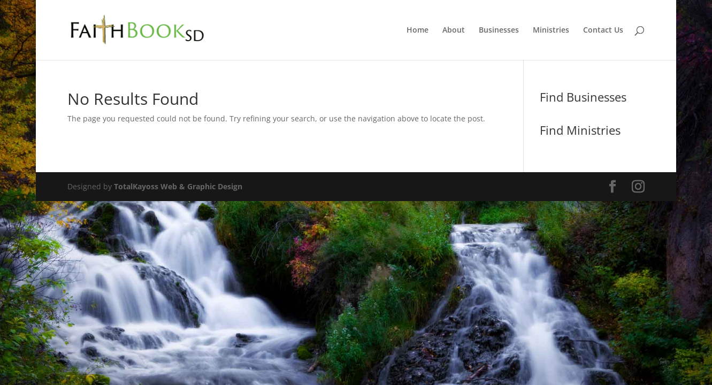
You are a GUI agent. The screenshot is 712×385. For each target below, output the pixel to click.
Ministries (551, 30)
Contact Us (603, 30)
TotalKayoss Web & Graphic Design (178, 186)
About (453, 30)
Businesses (499, 30)
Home (417, 30)
